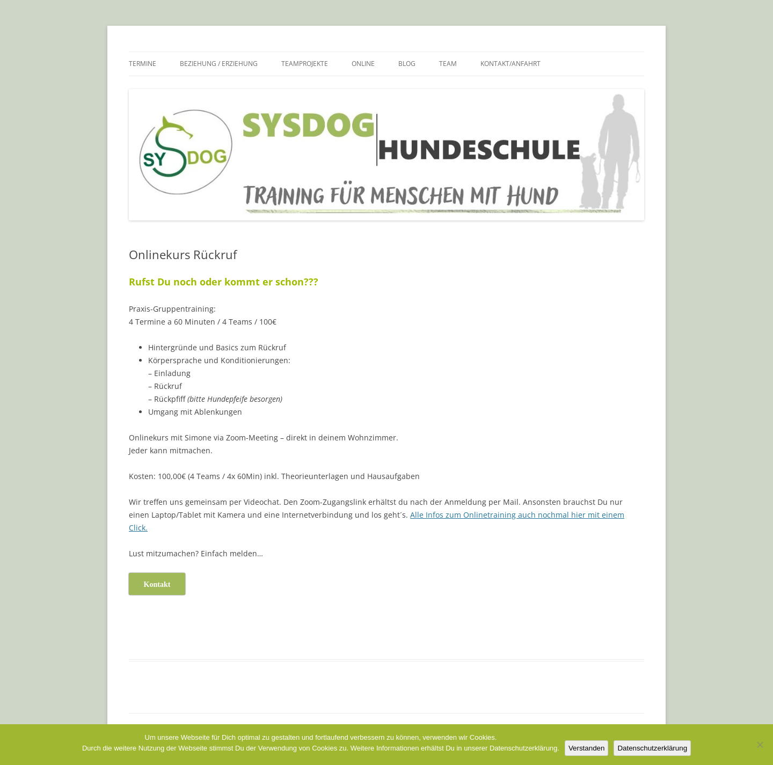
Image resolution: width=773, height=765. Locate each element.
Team (448, 63)
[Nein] (759, 744)
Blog (406, 63)
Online (363, 63)
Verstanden (586, 748)
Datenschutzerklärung (652, 748)
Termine (142, 63)
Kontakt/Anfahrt (510, 63)
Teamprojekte (304, 63)
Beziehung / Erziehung (219, 63)
